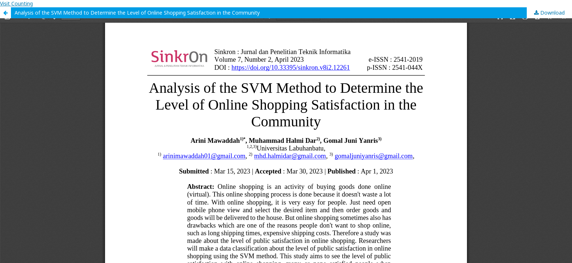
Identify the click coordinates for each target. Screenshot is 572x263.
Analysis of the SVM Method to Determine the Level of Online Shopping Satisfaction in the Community (137, 12)
